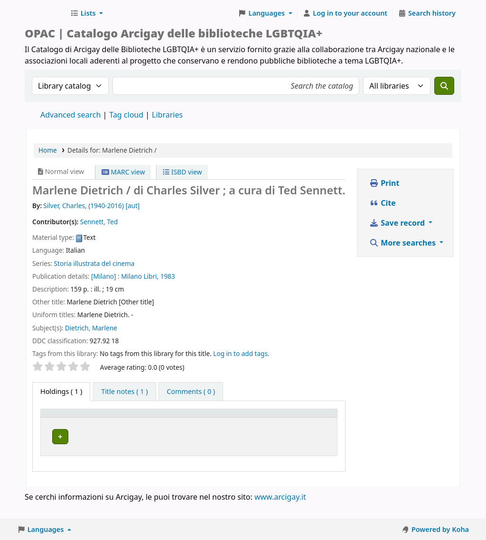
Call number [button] (181, 422)
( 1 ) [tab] (61, 391)
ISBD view (182, 171)
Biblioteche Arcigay (46, 13)
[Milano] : (105, 276)
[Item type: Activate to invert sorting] (62, 422)
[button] (86, 13)
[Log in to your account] (345, 13)
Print (384, 183)
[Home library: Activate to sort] (124, 422)
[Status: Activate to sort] (242, 422)
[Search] (444, 86)
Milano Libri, (140, 276)
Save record (398, 223)
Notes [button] (282, 426)
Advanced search (70, 115)
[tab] (124, 391)
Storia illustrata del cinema (94, 263)
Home (47, 150)
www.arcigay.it (280, 513)
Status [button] (231, 426)
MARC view (123, 171)
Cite (382, 203)
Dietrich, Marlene (91, 327)
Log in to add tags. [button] (241, 353)
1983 (167, 276)
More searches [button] (403, 243)
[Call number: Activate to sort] (190, 422)
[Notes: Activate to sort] (303, 422)
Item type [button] (53, 422)
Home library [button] (109, 426)
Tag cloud (126, 115)
